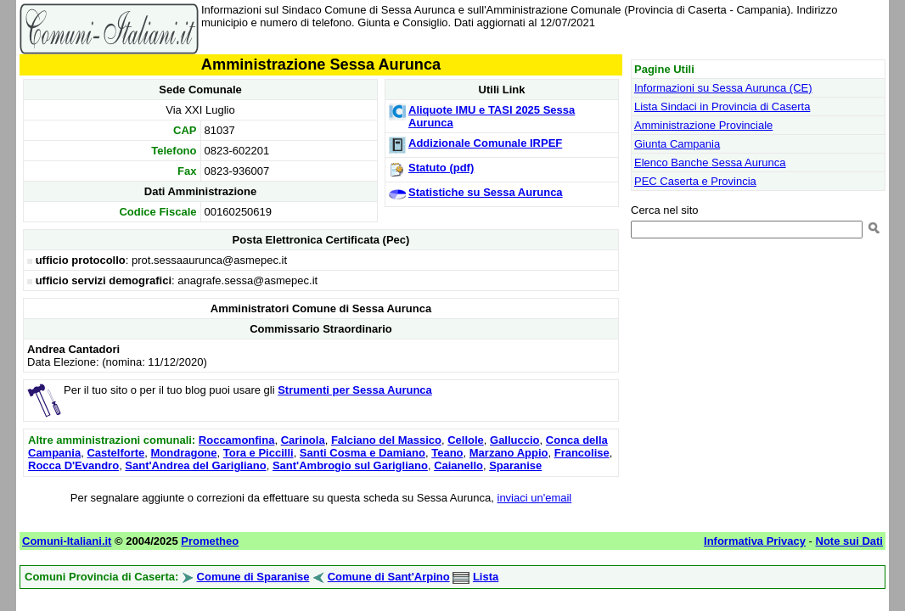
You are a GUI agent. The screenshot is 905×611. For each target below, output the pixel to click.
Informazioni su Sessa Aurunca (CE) (723, 87)
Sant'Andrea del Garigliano (195, 465)
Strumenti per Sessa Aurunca (355, 390)
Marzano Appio (508, 452)
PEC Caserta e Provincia (695, 181)
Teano (447, 452)
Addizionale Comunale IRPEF (485, 143)
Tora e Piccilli (258, 452)
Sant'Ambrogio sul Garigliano (350, 465)
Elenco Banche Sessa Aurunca (710, 162)
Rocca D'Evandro (73, 465)
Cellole (465, 440)
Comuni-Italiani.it (66, 541)
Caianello (458, 465)
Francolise (582, 452)
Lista (485, 576)
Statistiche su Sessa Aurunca (485, 192)
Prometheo (210, 541)
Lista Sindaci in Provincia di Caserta (722, 106)
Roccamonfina (237, 440)
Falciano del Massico (386, 440)
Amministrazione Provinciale (703, 125)
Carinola (303, 440)
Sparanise (515, 465)
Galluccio (515, 440)
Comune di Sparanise (253, 576)
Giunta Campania (677, 143)
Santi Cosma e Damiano (362, 452)
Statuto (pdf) (441, 167)
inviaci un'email (534, 497)
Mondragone (184, 452)
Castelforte (115, 452)
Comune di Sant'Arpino (389, 576)
